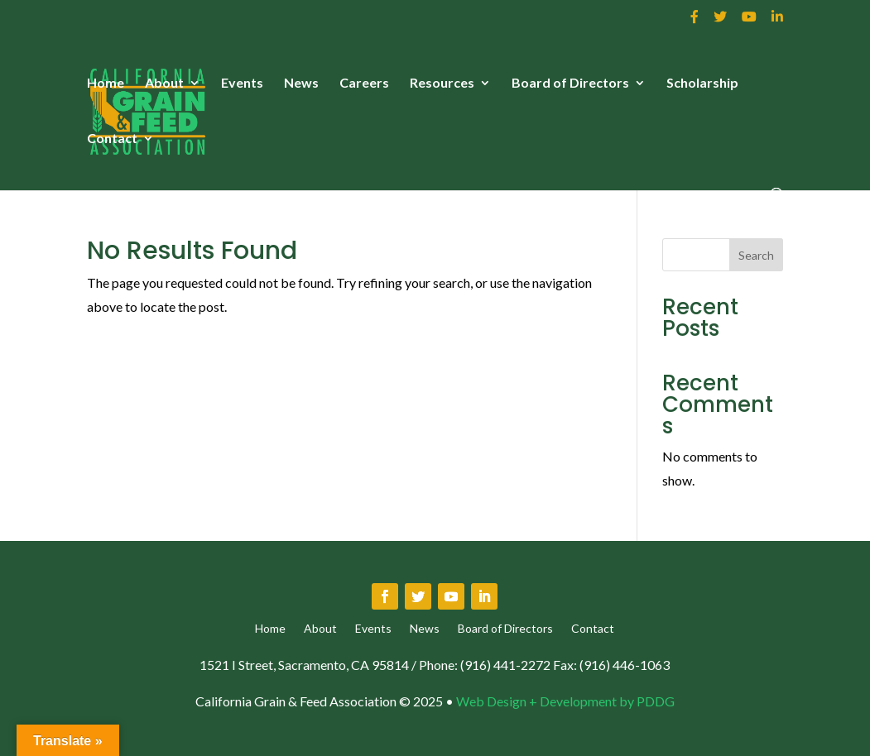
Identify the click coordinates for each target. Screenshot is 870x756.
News (301, 83)
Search (756, 255)
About (164, 83)
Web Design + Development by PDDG (565, 701)
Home (105, 83)
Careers (364, 83)
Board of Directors (570, 83)
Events (242, 83)
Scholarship (702, 83)
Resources (442, 83)
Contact (112, 139)
